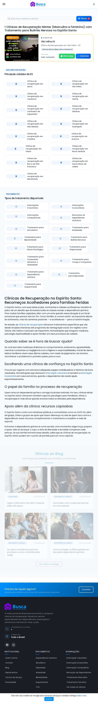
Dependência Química (63, 543)
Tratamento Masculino (76, 677)
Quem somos (11, 658)
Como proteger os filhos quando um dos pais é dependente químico (71, 551)
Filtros (84, 18)
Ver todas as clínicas (75, 687)
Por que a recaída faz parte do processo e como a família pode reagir (23, 552)
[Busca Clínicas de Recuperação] (37, 4)
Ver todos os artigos (49, 564)
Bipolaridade (41, 677)
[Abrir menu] (4, 4)
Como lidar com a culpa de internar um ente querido (71, 504)
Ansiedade (41, 672)
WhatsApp (67, 56)
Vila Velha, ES (48, 41)
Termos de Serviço (13, 677)
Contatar (83, 56)
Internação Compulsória (77, 667)
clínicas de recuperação (31, 324)
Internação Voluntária (76, 658)
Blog (7, 667)
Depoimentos (11, 672)
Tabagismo (13, 497)
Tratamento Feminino (76, 682)
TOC (38, 687)
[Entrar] (93, 4)
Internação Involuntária (77, 662)
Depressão (41, 667)
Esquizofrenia (42, 682)
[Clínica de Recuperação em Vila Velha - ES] (21, 47)
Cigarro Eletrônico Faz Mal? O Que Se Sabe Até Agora (25, 504)
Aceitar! (49, 699)
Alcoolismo (41, 662)
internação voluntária (56, 373)
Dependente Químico (63, 497)
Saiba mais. (82, 695)
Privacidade (10, 682)
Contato (86, 589)
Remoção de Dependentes (78, 672)
